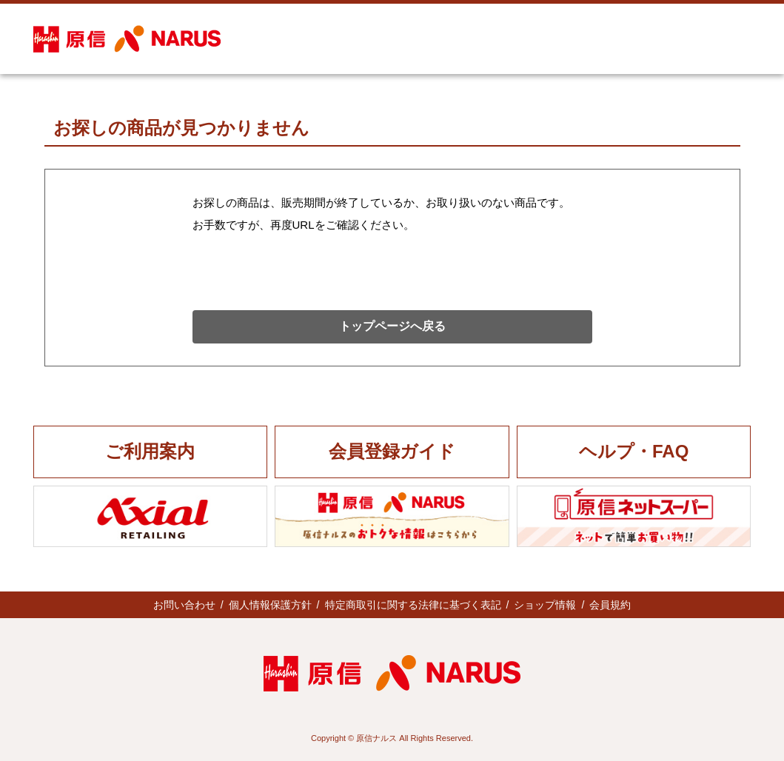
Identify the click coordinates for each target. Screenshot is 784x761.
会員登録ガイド (392, 451)
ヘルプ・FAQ (633, 451)
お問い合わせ (184, 605)
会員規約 (610, 605)
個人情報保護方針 (270, 605)
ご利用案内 (150, 451)
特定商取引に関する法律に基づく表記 (413, 605)
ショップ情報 (545, 605)
